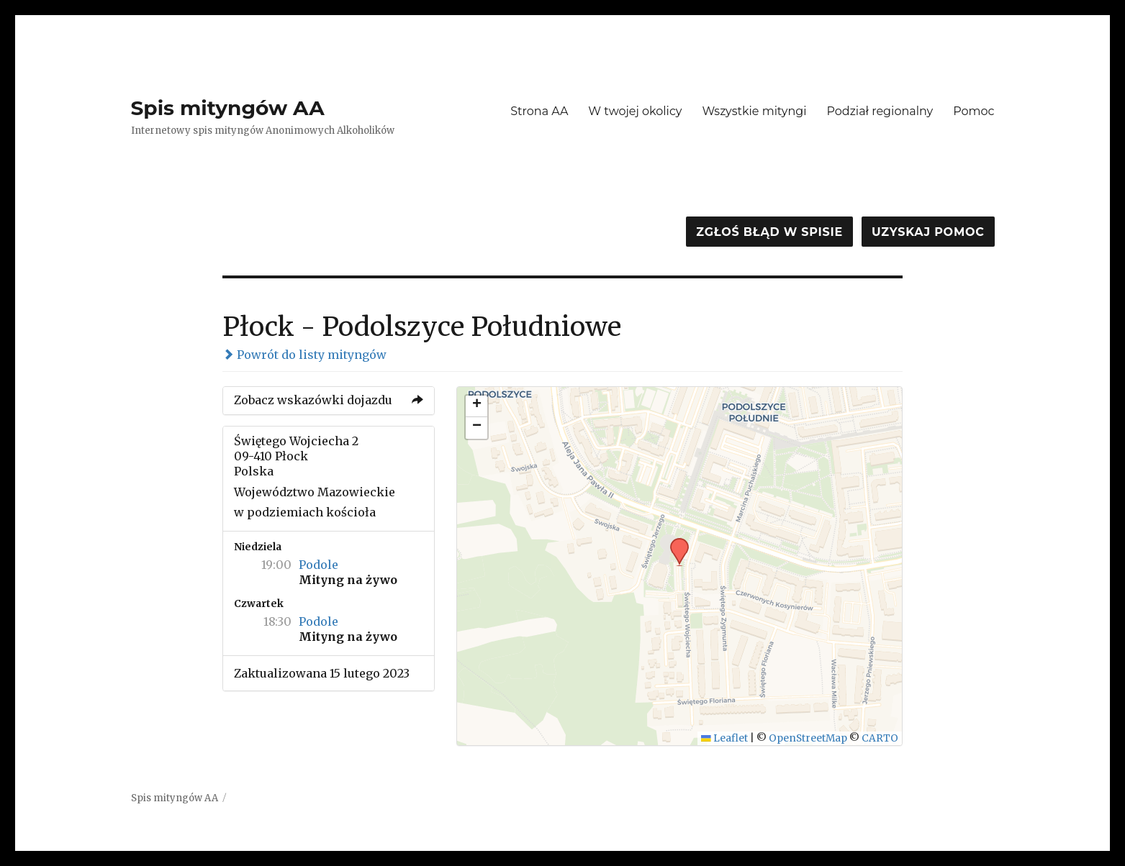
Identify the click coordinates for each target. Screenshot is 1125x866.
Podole (318, 564)
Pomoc (973, 111)
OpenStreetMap (808, 738)
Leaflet (724, 738)
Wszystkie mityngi (754, 111)
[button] (674, 542)
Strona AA (539, 111)
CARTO (880, 738)
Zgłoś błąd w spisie (769, 232)
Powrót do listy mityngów (304, 354)
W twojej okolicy (635, 111)
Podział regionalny (880, 111)
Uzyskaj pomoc (928, 232)
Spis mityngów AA (228, 108)
